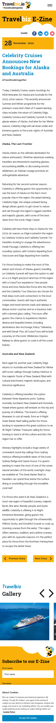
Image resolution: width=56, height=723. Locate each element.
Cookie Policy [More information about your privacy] (9, 719)
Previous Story (14, 559)
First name (28, 672)
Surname (28, 687)
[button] (41, 593)
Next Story (43, 559)
